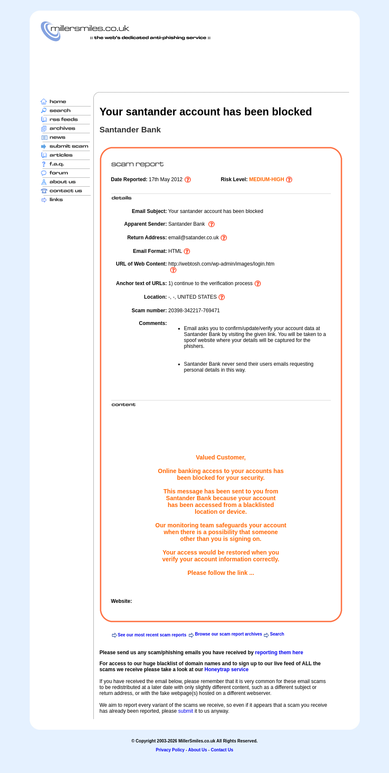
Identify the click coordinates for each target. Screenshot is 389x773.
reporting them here (279, 652)
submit (185, 711)
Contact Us (222, 750)
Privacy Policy (170, 750)
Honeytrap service (226, 669)
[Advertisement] (194, 67)
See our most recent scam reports (152, 635)
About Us (197, 750)
